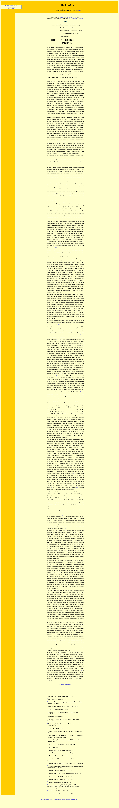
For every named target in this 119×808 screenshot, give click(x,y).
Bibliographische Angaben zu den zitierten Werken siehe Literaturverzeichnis (59, 799)
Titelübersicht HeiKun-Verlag (11, 7)
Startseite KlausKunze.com (11, 5)
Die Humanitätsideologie (65, 684)
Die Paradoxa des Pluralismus (75, 18)
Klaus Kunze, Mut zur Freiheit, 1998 (66, 17)
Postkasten (78, 10)
